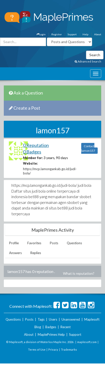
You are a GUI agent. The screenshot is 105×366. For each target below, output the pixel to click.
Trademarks (69, 349)
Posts (54, 243)
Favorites (34, 243)
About (97, 34)
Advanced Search (88, 61)
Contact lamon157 (88, 148)
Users (53, 319)
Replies (35, 253)
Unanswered (70, 319)
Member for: (33, 158)
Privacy (53, 349)
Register (56, 34)
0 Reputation (36, 145)
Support (72, 34)
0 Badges (32, 152)
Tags (41, 319)
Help (85, 34)
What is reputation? (78, 273)
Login (41, 34)
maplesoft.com (87, 342)
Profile (14, 243)
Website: (30, 163)
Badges (50, 327)
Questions (74, 243)
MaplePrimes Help (51, 334)
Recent (65, 327)
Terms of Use (37, 349)
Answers (15, 253)
